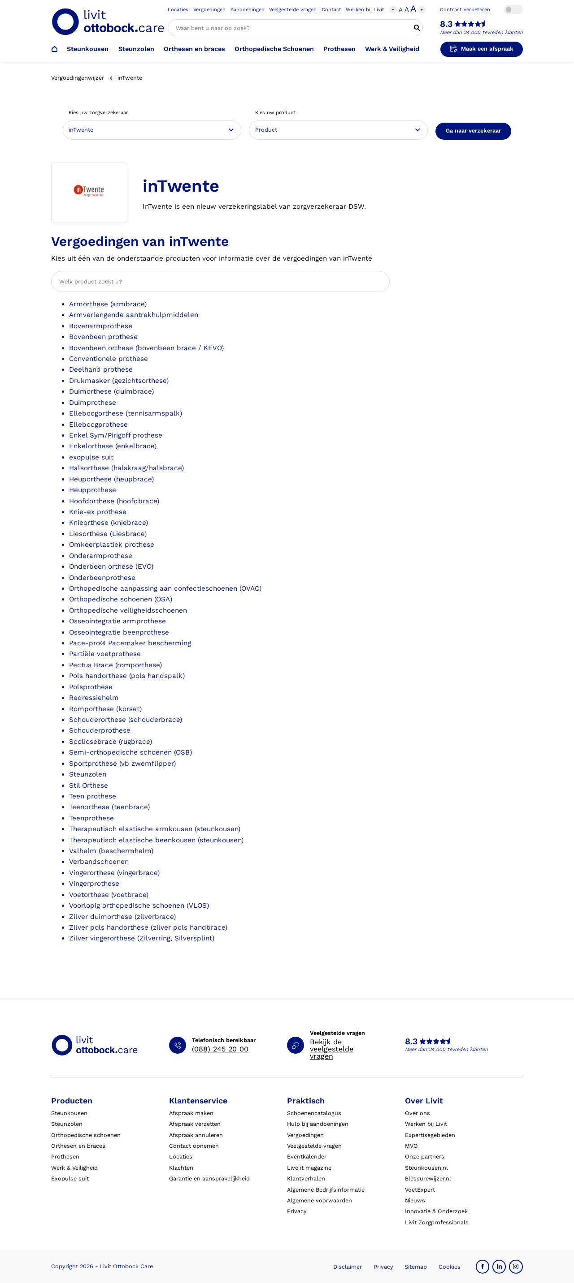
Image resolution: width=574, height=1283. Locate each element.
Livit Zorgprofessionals (437, 1222)
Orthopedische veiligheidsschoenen (128, 610)
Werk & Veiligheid (392, 49)
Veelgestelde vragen (293, 10)
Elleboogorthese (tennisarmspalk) (125, 413)
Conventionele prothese (108, 359)
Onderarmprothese (100, 556)
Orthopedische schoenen (86, 1135)
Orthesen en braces (194, 49)
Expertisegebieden (430, 1135)
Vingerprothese (94, 884)
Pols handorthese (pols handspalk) (127, 676)
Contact (331, 10)
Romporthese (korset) (105, 709)
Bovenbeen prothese (103, 337)
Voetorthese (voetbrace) (108, 895)
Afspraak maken (191, 1113)
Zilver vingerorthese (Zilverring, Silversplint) (141, 938)
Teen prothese (92, 796)
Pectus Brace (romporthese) (115, 665)
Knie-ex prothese (97, 512)
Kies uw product (275, 113)
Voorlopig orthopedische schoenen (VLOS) (139, 905)
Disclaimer (347, 1266)
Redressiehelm (94, 698)
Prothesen (339, 49)
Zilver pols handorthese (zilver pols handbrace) (148, 927)
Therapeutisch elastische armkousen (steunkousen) (154, 829)
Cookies (450, 1266)
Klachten (181, 1167)
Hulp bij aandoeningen (317, 1123)
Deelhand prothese (101, 369)
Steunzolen (136, 49)
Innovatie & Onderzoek (436, 1211)
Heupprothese (92, 490)
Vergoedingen (209, 10)
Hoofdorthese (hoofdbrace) (114, 501)
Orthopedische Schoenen (274, 49)
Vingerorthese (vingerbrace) (114, 873)
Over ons (417, 1113)
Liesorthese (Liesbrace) (108, 534)
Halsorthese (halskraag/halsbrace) (126, 468)
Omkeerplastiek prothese (111, 545)
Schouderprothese (99, 730)
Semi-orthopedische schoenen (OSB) (130, 752)
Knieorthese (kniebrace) (108, 523)
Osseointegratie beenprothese (119, 632)
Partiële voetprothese (105, 654)
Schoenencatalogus (314, 1113)
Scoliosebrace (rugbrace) (110, 742)
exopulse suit (91, 457)
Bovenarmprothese (100, 326)
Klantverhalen (306, 1178)
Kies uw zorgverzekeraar (98, 113)
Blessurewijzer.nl (428, 1178)
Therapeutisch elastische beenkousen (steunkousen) (156, 840)
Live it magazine (309, 1167)
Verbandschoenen (99, 862)
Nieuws (415, 1200)
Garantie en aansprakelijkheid (209, 1178)
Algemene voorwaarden (319, 1200)
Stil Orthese (88, 785)
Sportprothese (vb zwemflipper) (122, 764)
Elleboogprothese (98, 425)
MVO (411, 1145)
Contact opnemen (194, 1145)
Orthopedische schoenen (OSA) (120, 599)
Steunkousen (88, 49)
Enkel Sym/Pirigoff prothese (115, 435)
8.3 (446, 24)
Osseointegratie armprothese (117, 621)
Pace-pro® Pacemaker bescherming (130, 643)
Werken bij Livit (365, 10)
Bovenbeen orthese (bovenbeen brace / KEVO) (146, 348)
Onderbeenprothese (102, 578)
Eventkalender (306, 1156)
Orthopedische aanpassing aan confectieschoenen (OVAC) (165, 588)
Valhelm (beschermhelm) (111, 851)
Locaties (178, 10)
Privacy (297, 1211)
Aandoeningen (247, 10)
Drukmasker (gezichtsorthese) (119, 381)
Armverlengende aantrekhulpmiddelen (133, 315)
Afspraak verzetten (195, 1123)
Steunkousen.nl (426, 1167)
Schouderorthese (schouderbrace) (125, 720)
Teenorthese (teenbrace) (109, 807)
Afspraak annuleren (196, 1135)
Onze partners (424, 1156)
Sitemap (415, 1266)
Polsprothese (91, 687)
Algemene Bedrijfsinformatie (326, 1189)
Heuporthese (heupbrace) (111, 479)
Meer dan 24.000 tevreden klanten (481, 32)
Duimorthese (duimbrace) (111, 391)
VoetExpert (420, 1189)
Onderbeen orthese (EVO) (111, 566)
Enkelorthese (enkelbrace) (113, 446)
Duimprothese (92, 403)
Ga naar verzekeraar (473, 130)
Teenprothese (91, 818)
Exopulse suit (70, 1178)
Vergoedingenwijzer (77, 77)
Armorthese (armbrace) (108, 304)
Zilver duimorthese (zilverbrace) (122, 917)
